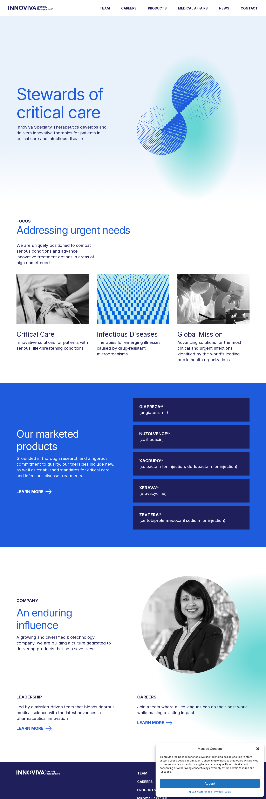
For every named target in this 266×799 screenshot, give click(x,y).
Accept (210, 783)
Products (157, 8)
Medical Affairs (193, 8)
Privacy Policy (222, 791)
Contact (249, 8)
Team (105, 8)
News (224, 8)
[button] (258, 749)
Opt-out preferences (199, 791)
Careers (129, 8)
